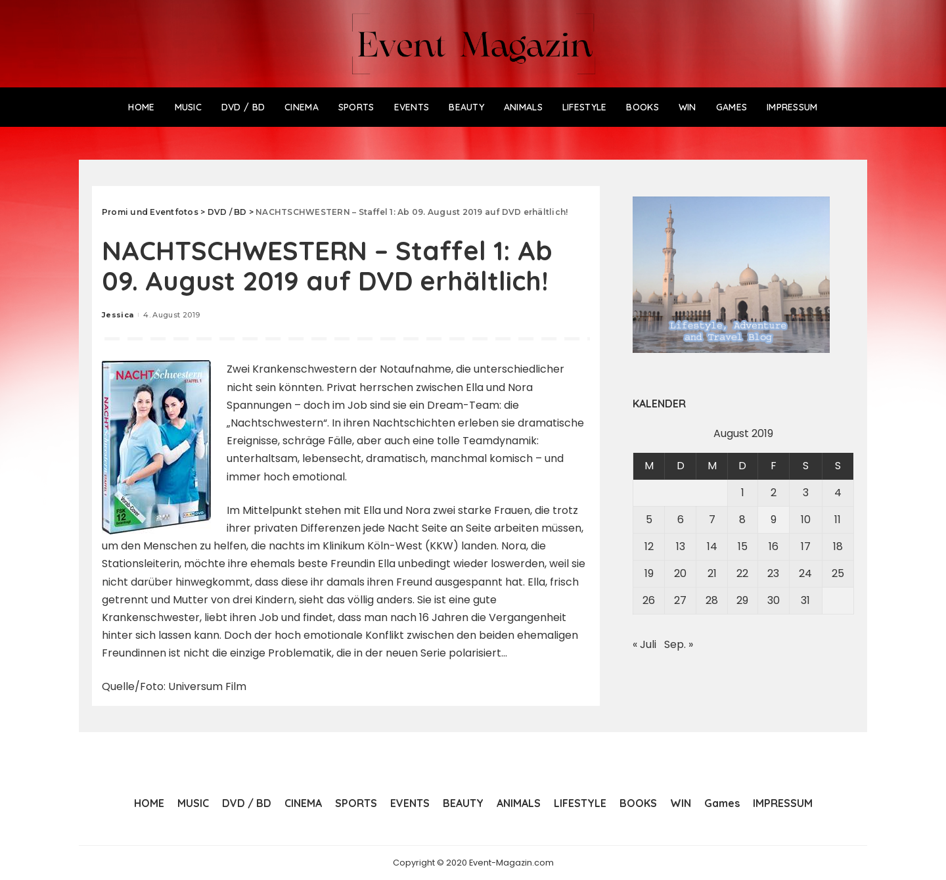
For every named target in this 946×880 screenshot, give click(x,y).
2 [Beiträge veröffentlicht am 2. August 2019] (774, 492)
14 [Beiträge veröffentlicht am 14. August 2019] (712, 546)
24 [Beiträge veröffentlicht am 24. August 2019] (805, 573)
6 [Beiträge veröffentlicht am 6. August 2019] (680, 519)
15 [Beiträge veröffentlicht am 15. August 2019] (743, 546)
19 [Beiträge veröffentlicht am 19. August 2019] (649, 573)
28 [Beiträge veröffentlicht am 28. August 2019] (712, 600)
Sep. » (678, 644)
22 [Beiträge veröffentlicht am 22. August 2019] (742, 573)
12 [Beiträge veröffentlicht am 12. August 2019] (649, 546)
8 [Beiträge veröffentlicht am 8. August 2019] (742, 519)
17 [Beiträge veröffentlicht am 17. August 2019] (806, 546)
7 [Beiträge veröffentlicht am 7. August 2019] (712, 519)
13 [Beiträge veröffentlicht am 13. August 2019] (680, 546)
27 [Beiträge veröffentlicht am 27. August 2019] (680, 600)
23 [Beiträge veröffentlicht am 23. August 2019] (773, 573)
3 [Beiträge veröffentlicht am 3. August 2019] (806, 492)
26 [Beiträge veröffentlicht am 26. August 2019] (648, 600)
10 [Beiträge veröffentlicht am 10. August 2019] (806, 519)
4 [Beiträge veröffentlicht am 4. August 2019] (838, 492)
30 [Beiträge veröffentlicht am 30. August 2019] (773, 600)
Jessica (117, 314)
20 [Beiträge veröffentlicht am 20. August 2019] (680, 573)
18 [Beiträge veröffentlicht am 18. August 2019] (838, 546)
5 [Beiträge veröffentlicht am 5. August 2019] (649, 519)
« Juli (644, 644)
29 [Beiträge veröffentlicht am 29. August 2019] (742, 600)
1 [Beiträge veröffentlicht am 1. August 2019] (742, 492)
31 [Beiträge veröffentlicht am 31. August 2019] (805, 600)
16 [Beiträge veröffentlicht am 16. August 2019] (773, 546)
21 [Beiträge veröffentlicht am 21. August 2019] (712, 573)
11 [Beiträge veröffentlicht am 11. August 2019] (837, 519)
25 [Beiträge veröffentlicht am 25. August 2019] (838, 573)
